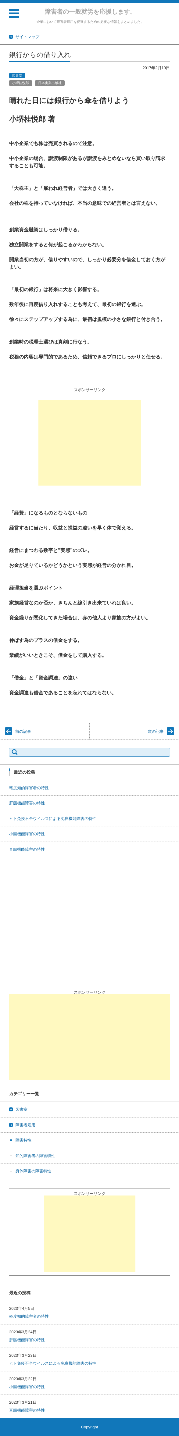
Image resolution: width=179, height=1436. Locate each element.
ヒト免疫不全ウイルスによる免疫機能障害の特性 (52, 818)
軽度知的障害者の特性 (29, 788)
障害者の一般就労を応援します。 (90, 11)
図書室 (17, 75)
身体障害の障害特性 (33, 1171)
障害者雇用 (25, 1125)
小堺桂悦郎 (20, 83)
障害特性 (23, 1140)
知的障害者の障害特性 (35, 1155)
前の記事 (23, 731)
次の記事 (156, 731)
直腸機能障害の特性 (27, 849)
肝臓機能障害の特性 (27, 803)
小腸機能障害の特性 (27, 834)
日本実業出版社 (50, 83)
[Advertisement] (89, 443)
